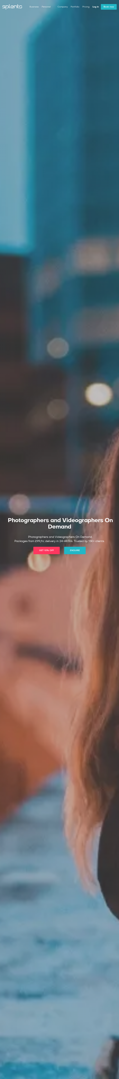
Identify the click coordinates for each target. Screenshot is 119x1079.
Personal (46, 7)
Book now (109, 7)
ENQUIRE (75, 550)
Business (34, 7)
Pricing (85, 7)
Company (63, 7)
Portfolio (75, 7)
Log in (96, 7)
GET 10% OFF (46, 550)
